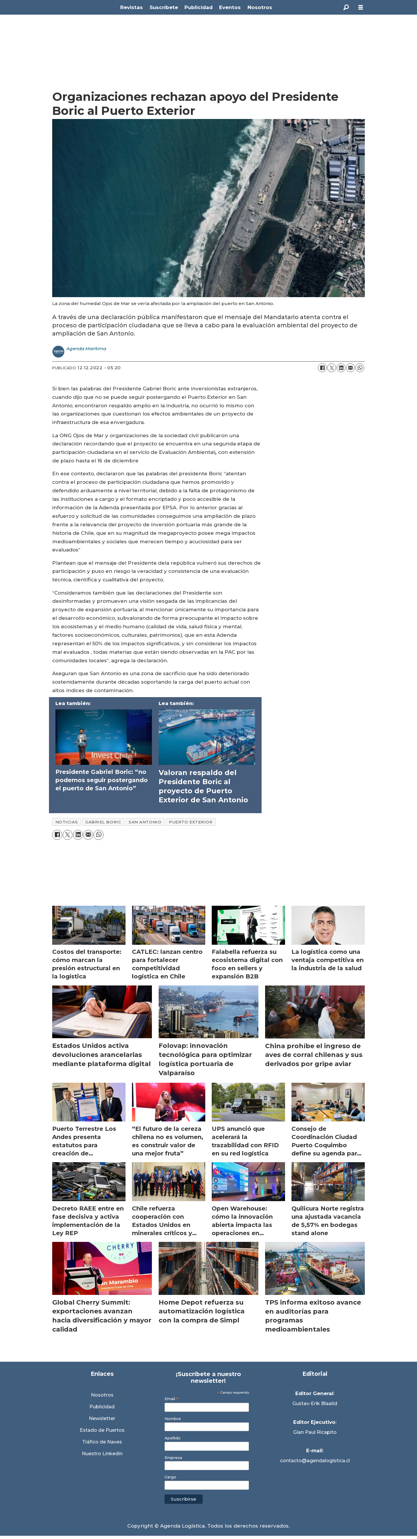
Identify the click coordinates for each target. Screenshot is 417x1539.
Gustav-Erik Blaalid (314, 1403)
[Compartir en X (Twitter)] (331, 367)
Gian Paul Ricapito (315, 1432)
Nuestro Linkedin (102, 1453)
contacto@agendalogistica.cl (315, 1460)
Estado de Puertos (102, 1430)
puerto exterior (190, 822)
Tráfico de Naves (102, 1442)
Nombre (173, 1419)
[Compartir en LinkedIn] (341, 367)
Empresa (173, 1457)
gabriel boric (103, 822)
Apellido (173, 1438)
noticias (66, 822)
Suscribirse (183, 1499)
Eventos (230, 7)
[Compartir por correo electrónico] (350, 367)
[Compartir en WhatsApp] (359, 367)
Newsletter (102, 1418)
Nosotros (260, 7)
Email (171, 1399)
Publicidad (198, 7)
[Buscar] (346, 7)
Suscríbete (164, 7)
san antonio (145, 822)
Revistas (131, 7)
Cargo (170, 1477)
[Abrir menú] (361, 7)
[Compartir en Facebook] (322, 367)
